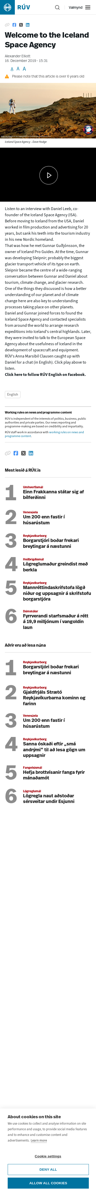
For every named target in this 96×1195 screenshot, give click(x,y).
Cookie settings (48, 1156)
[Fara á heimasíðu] (19, 7)
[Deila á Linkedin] (31, 453)
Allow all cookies (48, 1183)
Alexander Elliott (17, 56)
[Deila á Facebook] (16, 453)
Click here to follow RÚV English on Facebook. (45, 374)
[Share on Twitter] (21, 25)
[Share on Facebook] (14, 25)
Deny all (48, 1169)
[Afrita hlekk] (8, 453)
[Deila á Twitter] (23, 453)
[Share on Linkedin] (27, 25)
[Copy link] (7, 25)
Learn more (39, 1140)
